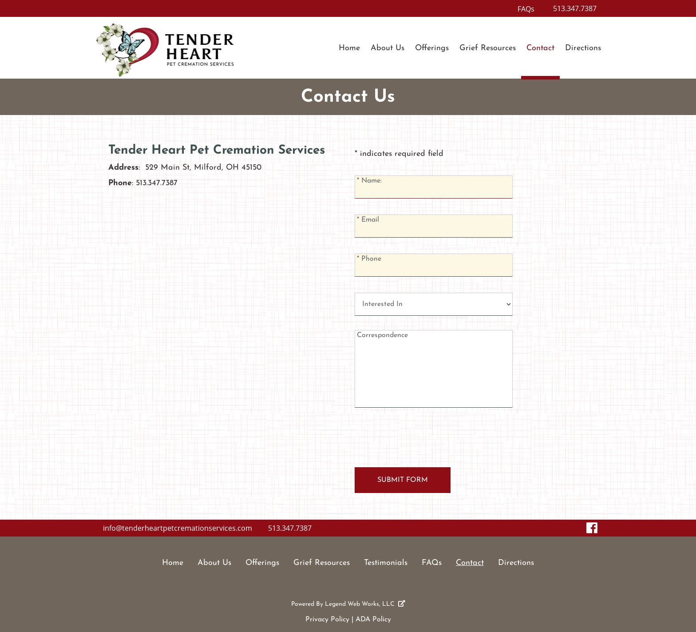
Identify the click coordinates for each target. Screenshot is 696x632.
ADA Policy (373, 619)
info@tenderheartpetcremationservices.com (177, 528)
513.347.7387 (575, 8)
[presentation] (422, 441)
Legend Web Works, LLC (365, 604)
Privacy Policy (327, 619)
